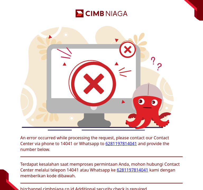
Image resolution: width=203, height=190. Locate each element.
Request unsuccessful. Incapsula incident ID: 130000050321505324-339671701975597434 (101, 95)
